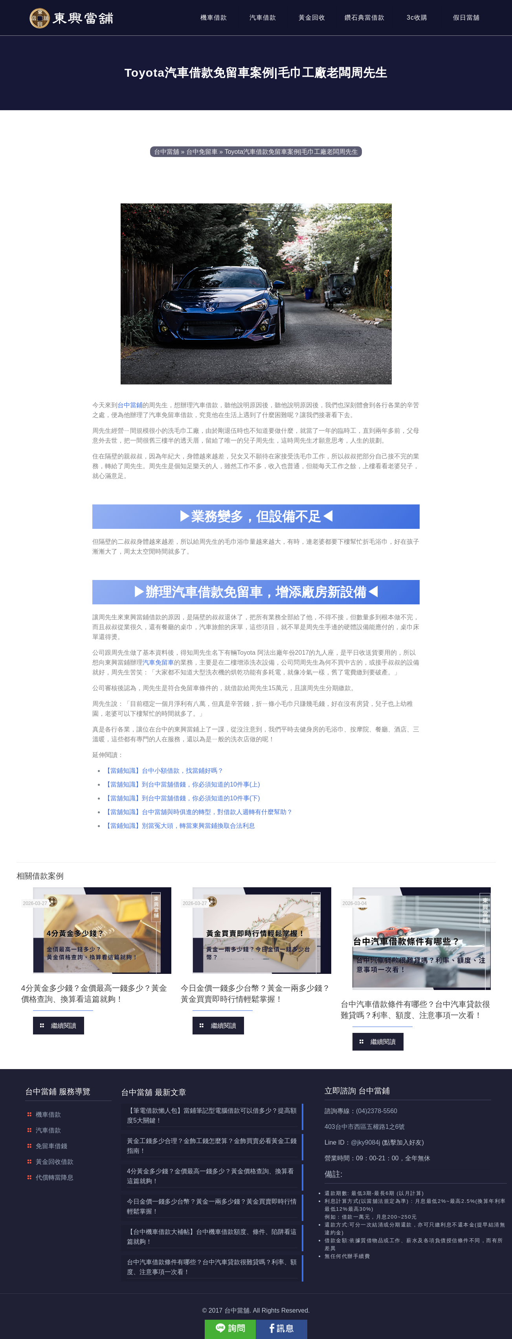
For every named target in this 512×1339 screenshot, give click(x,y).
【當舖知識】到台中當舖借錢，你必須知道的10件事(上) (182, 784)
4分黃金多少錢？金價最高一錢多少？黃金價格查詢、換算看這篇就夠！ (210, 1176)
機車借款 (48, 1114)
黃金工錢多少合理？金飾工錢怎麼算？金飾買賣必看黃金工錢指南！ (212, 1146)
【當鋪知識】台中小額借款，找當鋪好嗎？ (164, 770)
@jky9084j (365, 1142)
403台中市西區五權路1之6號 (365, 1126)
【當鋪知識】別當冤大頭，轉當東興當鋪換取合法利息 (179, 825)
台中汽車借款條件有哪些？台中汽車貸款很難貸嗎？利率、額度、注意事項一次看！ (212, 1267)
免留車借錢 (51, 1146)
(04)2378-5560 (376, 1111)
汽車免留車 (158, 662)
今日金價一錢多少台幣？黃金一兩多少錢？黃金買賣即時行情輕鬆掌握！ (212, 1206)
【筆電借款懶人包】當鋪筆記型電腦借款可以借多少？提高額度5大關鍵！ (212, 1115)
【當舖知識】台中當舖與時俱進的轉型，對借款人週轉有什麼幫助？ (198, 812)
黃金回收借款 (54, 1161)
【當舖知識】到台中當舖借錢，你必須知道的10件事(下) (182, 798)
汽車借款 (48, 1130)
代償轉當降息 (54, 1177)
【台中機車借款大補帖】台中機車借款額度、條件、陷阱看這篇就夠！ (212, 1236)
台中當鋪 (130, 405)
